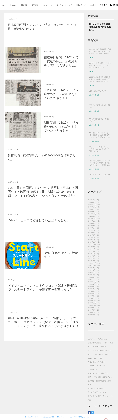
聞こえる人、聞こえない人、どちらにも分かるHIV (101, 396)
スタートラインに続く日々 (98, 373)
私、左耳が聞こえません (97, 392)
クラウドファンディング (97, 366)
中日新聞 (97, 377)
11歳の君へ (92, 339)
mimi (106, 354)
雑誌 (89, 400)
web (100, 358)
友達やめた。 (107, 377)
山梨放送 (91, 381)
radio (95, 358)
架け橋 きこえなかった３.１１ (99, 388)
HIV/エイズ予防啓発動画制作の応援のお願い (101, 350)
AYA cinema (102, 339)
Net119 (90, 354)
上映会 (90, 377)
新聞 (109, 381)
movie (90, 358)
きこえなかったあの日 (96, 362)
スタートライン (94, 369)
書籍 (89, 385)
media (101, 354)
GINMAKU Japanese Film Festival (100, 343)
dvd (96, 354)
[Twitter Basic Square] (92, 412)
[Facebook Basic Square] (89, 412)
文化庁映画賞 (101, 381)
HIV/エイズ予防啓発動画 (97, 347)
